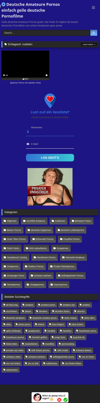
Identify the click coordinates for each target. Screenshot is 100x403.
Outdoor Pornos (36, 266)
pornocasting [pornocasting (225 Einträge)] (68, 344)
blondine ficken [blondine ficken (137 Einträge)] (62, 311)
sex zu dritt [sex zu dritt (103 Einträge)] (33, 363)
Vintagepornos (37, 284)
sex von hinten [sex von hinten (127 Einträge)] (13, 363)
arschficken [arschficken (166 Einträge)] (11, 311)
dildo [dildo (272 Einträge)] (8, 324)
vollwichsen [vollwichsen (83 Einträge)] (51, 363)
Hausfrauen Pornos (46, 257)
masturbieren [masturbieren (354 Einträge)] (31, 344)
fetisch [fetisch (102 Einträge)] (41, 324)
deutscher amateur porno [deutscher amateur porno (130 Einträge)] (44, 318)
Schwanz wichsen (42, 275)
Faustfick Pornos (71, 239)
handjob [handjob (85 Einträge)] (51, 331)
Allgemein (12, 221)
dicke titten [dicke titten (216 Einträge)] (89, 318)
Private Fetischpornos (63, 266)
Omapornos (12, 266)
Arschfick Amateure (35, 221)
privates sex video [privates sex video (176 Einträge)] (14, 350)
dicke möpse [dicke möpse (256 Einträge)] (70, 318)
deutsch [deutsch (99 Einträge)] (81, 311)
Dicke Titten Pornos (16, 239)
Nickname (36, 127)
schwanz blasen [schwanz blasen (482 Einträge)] (83, 350)
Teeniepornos (13, 284)
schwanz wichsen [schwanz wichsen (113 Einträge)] (36, 357)
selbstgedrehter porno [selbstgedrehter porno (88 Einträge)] (63, 357)
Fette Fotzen (13, 248)
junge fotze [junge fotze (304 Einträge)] (60, 337)
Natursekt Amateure (75, 257)
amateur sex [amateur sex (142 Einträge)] (69, 305)
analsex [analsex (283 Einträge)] (86, 305)
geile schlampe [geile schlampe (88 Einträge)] (13, 331)
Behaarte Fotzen (83, 221)
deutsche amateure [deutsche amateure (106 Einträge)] (15, 318)
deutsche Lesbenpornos (72, 230)
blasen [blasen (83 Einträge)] (28, 311)
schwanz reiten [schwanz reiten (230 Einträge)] (13, 357)
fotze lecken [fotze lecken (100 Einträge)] (77, 324)
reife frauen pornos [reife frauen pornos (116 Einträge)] (40, 350)
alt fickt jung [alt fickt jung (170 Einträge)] (12, 305)
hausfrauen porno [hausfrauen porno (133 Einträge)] (87, 331)
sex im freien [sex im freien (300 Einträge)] (88, 357)
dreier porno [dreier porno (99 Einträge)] (24, 324)
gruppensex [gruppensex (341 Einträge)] (34, 331)
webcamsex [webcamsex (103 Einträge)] (12, 370)
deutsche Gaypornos (41, 230)
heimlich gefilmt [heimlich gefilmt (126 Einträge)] (39, 337)
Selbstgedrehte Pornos (72, 275)
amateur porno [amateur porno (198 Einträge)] (48, 305)
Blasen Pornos (14, 230)
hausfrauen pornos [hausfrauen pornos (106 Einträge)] (15, 337)
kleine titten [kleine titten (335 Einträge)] (11, 344)
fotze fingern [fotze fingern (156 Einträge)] (58, 324)
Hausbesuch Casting (17, 257)
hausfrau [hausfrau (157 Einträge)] (67, 331)
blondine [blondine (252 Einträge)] (43, 311)
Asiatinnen (60, 221)
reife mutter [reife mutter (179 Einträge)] (62, 350)
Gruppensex (62, 248)
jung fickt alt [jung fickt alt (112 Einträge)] (78, 337)
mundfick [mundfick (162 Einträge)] (49, 344)
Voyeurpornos (60, 284)
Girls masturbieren (38, 248)
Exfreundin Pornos (44, 239)
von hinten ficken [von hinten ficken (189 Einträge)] (73, 363)
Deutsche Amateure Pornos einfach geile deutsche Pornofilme (31, 10)
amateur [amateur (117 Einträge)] (29, 305)
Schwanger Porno (15, 275)
